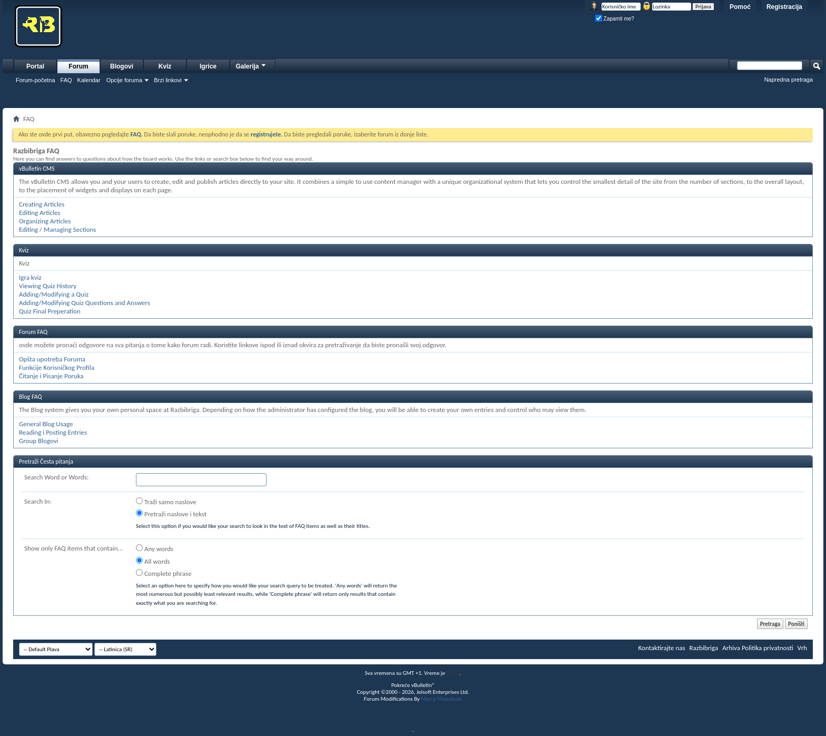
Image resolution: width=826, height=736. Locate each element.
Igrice (208, 66)
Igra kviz (30, 277)
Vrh (802, 648)
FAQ (66, 80)
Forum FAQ (33, 332)
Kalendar (89, 80)
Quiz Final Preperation (50, 311)
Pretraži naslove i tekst (171, 513)
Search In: (38, 501)
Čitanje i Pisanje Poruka (51, 376)
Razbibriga (704, 648)
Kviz (165, 66)
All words (153, 561)
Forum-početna (35, 80)
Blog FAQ (30, 396)
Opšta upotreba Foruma (52, 359)
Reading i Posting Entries (53, 432)
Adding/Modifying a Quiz (53, 294)
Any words (154, 548)
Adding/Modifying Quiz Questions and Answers (84, 303)
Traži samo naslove (166, 501)
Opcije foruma (124, 80)
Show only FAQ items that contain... (73, 548)
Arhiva (731, 648)
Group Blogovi (38, 441)
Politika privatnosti (767, 648)
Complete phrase (164, 573)
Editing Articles (39, 213)
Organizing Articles (45, 221)
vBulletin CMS (37, 168)
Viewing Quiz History (47, 286)
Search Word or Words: (56, 477)
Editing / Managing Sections (57, 229)
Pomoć (740, 7)
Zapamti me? (614, 19)
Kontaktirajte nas (661, 648)
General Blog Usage (46, 424)
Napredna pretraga (788, 79)
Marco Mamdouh (441, 698)
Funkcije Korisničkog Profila (56, 367)
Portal (35, 66)
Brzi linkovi (168, 80)
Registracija (784, 7)
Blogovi (121, 66)
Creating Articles (41, 204)
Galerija (251, 65)
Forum (78, 66)
